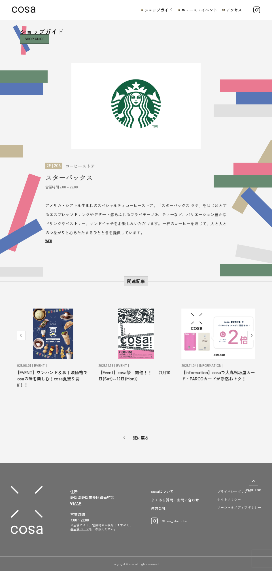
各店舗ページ (79, 529)
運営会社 (158, 508)
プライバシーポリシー (234, 491)
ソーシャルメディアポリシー (239, 507)
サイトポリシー (229, 499)
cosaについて (162, 491)
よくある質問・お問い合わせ (175, 500)
